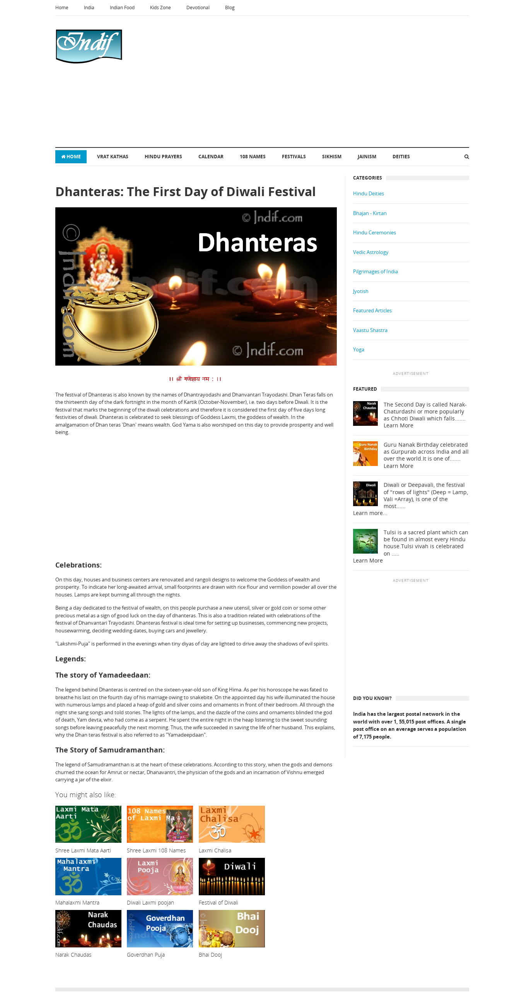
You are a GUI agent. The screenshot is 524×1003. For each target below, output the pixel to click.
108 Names (253, 156)
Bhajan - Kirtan (370, 213)
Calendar (211, 156)
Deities (401, 156)
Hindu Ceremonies (374, 232)
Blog (230, 7)
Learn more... (370, 513)
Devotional (198, 7)
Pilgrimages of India (375, 271)
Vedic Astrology (371, 252)
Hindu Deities (368, 193)
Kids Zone (160, 7)
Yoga (358, 349)
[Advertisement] (282, 81)
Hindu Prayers (163, 156)
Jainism (367, 156)
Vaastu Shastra (370, 330)
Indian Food (122, 7)
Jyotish (361, 291)
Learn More (398, 425)
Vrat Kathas (112, 156)
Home (61, 7)
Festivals (294, 156)
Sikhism (331, 156)
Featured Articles (372, 310)
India (89, 7)
